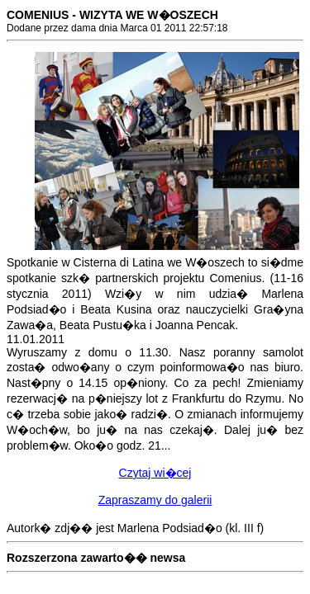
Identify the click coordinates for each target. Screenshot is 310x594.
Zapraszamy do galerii (155, 500)
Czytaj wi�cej (155, 472)
